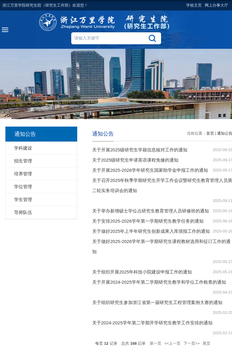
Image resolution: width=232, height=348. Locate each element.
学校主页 (194, 5)
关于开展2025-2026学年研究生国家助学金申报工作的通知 (150, 170)
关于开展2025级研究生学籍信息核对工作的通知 (139, 149)
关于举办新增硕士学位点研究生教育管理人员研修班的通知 (150, 210)
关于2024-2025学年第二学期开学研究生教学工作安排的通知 (152, 322)
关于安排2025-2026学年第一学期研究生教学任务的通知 (148, 221)
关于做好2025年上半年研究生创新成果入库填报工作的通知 (151, 231)
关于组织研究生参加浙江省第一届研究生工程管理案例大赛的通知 (157, 302)
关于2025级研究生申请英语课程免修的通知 (135, 159)
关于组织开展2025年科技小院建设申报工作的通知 (142, 271)
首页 (210, 133)
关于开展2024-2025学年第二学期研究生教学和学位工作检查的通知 (159, 282)
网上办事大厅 (216, 5)
